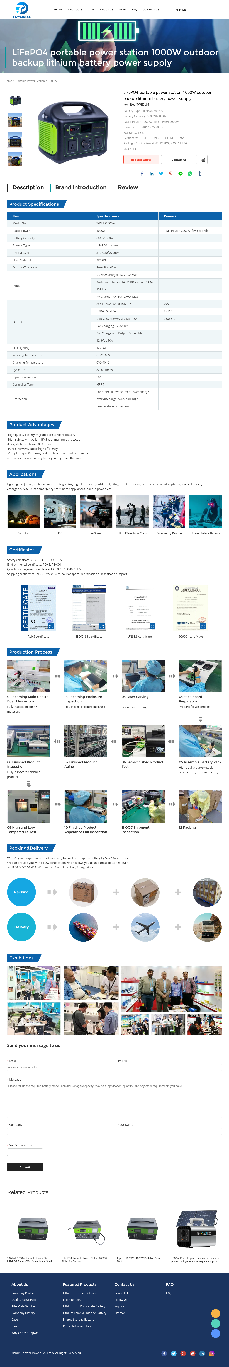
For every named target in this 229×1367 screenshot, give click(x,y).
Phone (122, 1061)
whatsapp (190, 173)
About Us (106, 9)
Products (75, 9)
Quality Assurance (23, 1300)
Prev (15, 87)
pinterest (171, 173)
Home (58, 9)
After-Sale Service (23, 1306)
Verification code (19, 1145)
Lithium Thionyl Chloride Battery (84, 1313)
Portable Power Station (30, 81)
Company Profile (22, 1293)
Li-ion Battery (72, 1300)
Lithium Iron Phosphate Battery (84, 1306)
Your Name (125, 1125)
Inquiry (119, 1306)
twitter (161, 173)
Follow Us (120, 1300)
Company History (23, 1313)
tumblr (200, 173)
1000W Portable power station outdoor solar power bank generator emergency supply (195, 1260)
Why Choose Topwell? (25, 1333)
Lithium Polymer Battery (79, 1293)
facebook (142, 173)
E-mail (215, 1313)
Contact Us (179, 159)
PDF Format (203, 159)
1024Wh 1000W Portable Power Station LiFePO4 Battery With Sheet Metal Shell (29, 1260)
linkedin (151, 173)
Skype (215, 1333)
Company (14, 1125)
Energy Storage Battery (78, 1320)
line (180, 173)
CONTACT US (151, 9)
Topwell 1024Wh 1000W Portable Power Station (139, 1260)
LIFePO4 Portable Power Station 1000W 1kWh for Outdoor (84, 1260)
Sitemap (120, 1313)
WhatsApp (215, 1323)
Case (91, 9)
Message (14, 1079)
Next (15, 172)
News (123, 9)
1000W (52, 81)
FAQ (134, 9)
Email (12, 1061)
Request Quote (141, 159)
